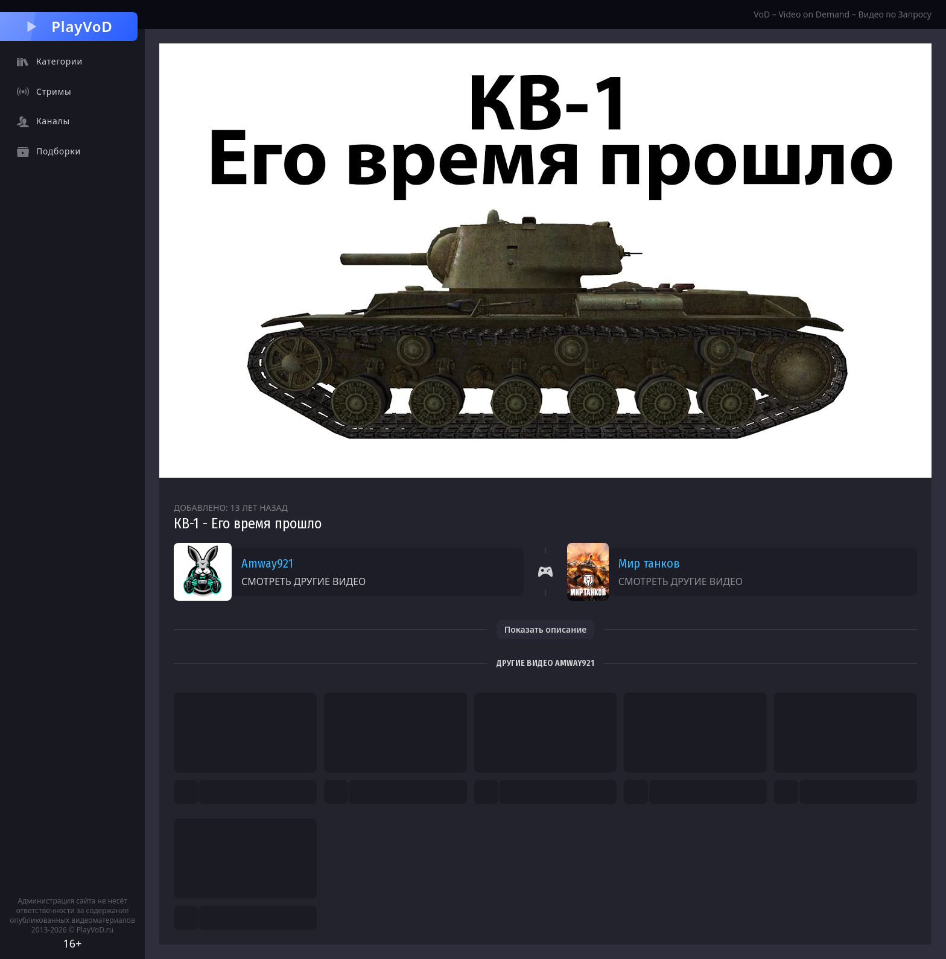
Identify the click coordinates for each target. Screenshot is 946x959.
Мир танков (649, 563)
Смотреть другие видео (303, 581)
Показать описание (545, 629)
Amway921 (267, 563)
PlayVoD (68, 26)
